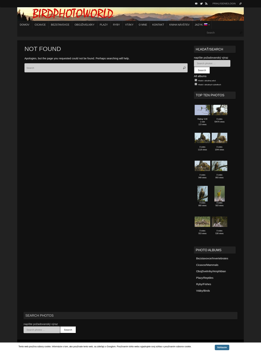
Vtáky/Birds (203, 290)
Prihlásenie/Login (224, 3)
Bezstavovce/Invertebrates (212, 258)
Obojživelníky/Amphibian (211, 271)
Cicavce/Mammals (207, 264)
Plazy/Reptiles (204, 277)
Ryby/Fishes (203, 284)
